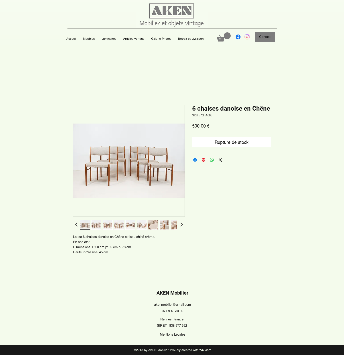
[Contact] (265, 37)
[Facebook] (238, 37)
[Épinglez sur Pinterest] (203, 160)
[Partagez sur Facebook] (195, 160)
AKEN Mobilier (172, 293)
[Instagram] (247, 37)
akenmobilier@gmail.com (172, 304)
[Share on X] (220, 160)
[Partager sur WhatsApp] (212, 160)
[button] (89, 38)
